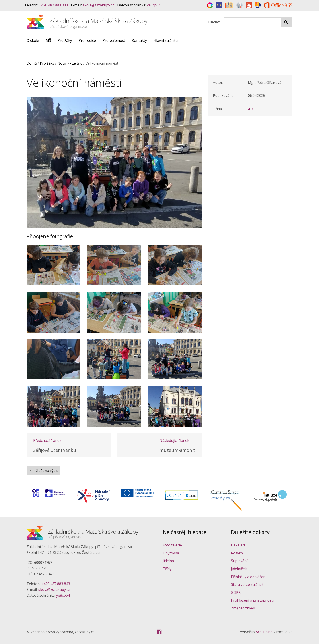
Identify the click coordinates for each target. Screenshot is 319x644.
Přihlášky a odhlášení (248, 576)
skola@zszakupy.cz (98, 5)
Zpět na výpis (43, 470)
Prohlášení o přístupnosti (252, 600)
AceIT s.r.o (264, 631)
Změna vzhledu (243, 608)
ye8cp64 (153, 5)
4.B (250, 108)
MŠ (48, 40)
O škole (33, 40)
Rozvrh (237, 553)
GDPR (236, 592)
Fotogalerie (172, 545)
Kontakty (139, 40)
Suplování (239, 560)
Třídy (167, 568)
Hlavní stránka (166, 40)
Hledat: (214, 22)
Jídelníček (239, 568)
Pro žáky (65, 40)
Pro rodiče (87, 40)
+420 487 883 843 (53, 5)
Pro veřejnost (114, 40)
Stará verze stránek (247, 584)
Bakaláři (238, 545)
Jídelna (168, 560)
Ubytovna (171, 553)
